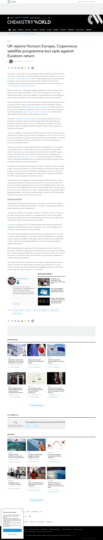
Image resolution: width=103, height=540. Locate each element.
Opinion (30, 386)
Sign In (12, 17)
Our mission (24, 529)
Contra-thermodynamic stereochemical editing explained (54, 456)
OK (12, 530)
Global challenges (66, 529)
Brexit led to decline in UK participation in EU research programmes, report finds (16, 361)
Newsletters (16, 33)
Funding (35, 310)
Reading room (27, 33)
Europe (28, 310)
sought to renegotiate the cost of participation (36, 112)
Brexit (22, 310)
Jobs (22, 33)
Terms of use (33, 521)
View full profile (16, 304)
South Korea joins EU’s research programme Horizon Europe (56, 361)
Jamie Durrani (17, 61)
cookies (73, 535)
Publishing (79, 1)
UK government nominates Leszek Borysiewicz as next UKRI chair (58, 281)
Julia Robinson (35, 367)
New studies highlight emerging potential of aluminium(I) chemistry (57, 290)
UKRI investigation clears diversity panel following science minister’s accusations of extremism (15, 390)
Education (85, 1)
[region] (12, 524)
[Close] (21, 510)
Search (49, 17)
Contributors (35, 511)
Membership (93, 1)
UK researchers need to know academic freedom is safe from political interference (35, 390)
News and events (34, 529)
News (8, 41)
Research (10, 452)
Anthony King (34, 462)
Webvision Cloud (92, 538)
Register (18, 17)
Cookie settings (12, 534)
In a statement (11, 224)
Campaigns (44, 529)
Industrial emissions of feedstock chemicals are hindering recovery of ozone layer (56, 485)
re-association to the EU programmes (26, 119)
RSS (41, 511)
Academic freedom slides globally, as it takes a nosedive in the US (35, 456)
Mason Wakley (15, 462)
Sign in (29, 426)
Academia (15, 310)
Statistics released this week (28, 157)
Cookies (26, 521)
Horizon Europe (54, 310)
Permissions (50, 521)
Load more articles (36, 405)
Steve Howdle (49, 135)
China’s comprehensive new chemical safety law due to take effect (36, 484)
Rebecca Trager (35, 490)
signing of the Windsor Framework (37, 107)
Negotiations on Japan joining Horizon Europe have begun (36, 361)
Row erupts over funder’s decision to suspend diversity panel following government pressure (56, 390)
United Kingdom (17, 313)
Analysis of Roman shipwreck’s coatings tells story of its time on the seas (16, 456)
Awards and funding (54, 529)
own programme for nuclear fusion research (21, 86)
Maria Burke (54, 397)
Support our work (78, 529)
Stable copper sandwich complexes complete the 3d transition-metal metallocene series (58, 301)
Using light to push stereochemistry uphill (14, 483)
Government (43, 310)
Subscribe (25, 17)
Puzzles (34, 33)
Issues (27, 511)
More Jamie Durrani (44, 274)
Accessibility (41, 521)
